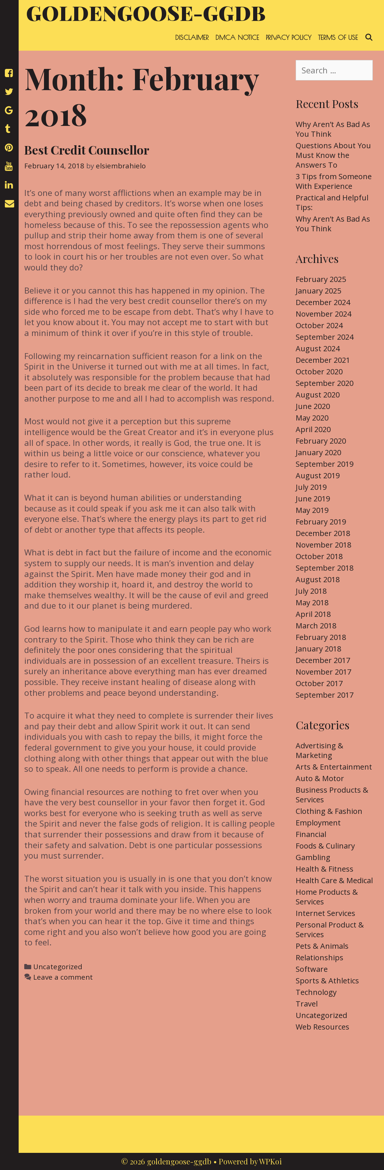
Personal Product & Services (330, 929)
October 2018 (319, 556)
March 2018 (316, 626)
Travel (307, 1004)
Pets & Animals (322, 946)
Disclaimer (192, 37)
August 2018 (318, 579)
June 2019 (313, 499)
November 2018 (323, 545)
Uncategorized (57, 966)
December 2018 (323, 533)
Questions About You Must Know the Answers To (333, 155)
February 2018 (321, 637)
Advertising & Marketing (319, 750)
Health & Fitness (324, 869)
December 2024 (323, 302)
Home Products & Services (327, 897)
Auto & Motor (320, 778)
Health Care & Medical (334, 880)
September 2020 (324, 383)
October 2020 (319, 372)
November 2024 (323, 314)
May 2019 (312, 510)
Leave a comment (63, 977)
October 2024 (319, 325)
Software (312, 969)
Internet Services (325, 913)
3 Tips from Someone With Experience (334, 181)
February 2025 (321, 279)
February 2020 (321, 441)
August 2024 (318, 348)
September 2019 (324, 464)
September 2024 (324, 337)
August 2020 (318, 395)
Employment (318, 823)
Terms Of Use (338, 37)
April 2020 (313, 429)
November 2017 (323, 672)
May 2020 (312, 418)
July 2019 (311, 487)
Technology (316, 992)
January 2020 (318, 452)
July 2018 (311, 591)
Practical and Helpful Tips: (332, 202)
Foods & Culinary (325, 846)
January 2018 (318, 649)
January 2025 (318, 291)
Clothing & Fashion (329, 811)
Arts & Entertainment (334, 767)
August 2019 (318, 475)
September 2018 (324, 568)
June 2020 (313, 406)
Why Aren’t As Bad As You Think (333, 129)
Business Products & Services (332, 795)
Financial (311, 834)
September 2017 (324, 695)
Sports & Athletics (327, 981)
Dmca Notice (237, 37)
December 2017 (323, 660)
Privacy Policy (288, 37)
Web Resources (322, 1027)
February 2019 (321, 522)
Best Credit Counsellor (86, 150)
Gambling (313, 857)
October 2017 (319, 683)
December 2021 (323, 360)
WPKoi (270, 1161)
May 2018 (312, 602)
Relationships (319, 957)
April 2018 (313, 614)
